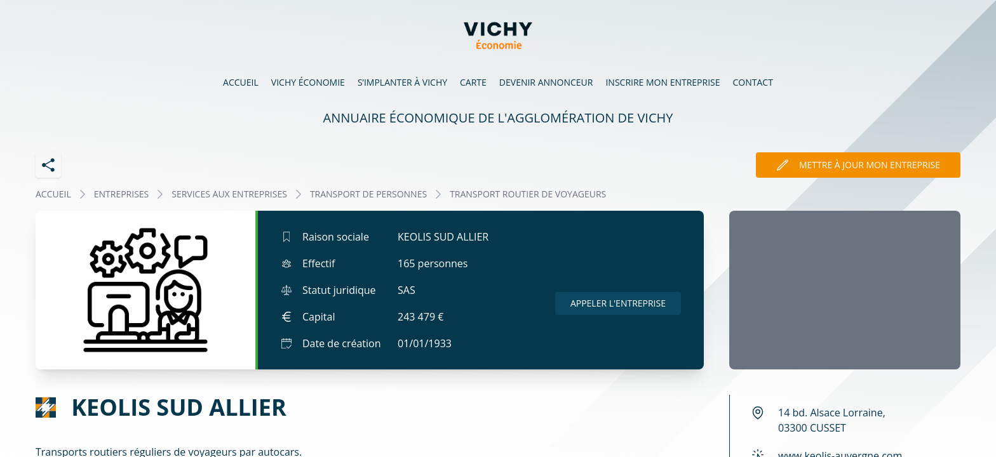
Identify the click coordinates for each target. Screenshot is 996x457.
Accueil (241, 82)
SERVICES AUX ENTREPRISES (229, 194)
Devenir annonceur (546, 82)
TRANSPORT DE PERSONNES (368, 194)
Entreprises (121, 194)
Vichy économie (308, 82)
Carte (473, 82)
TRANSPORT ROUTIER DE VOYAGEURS (528, 194)
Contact (753, 82)
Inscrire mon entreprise (662, 82)
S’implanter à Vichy (402, 82)
